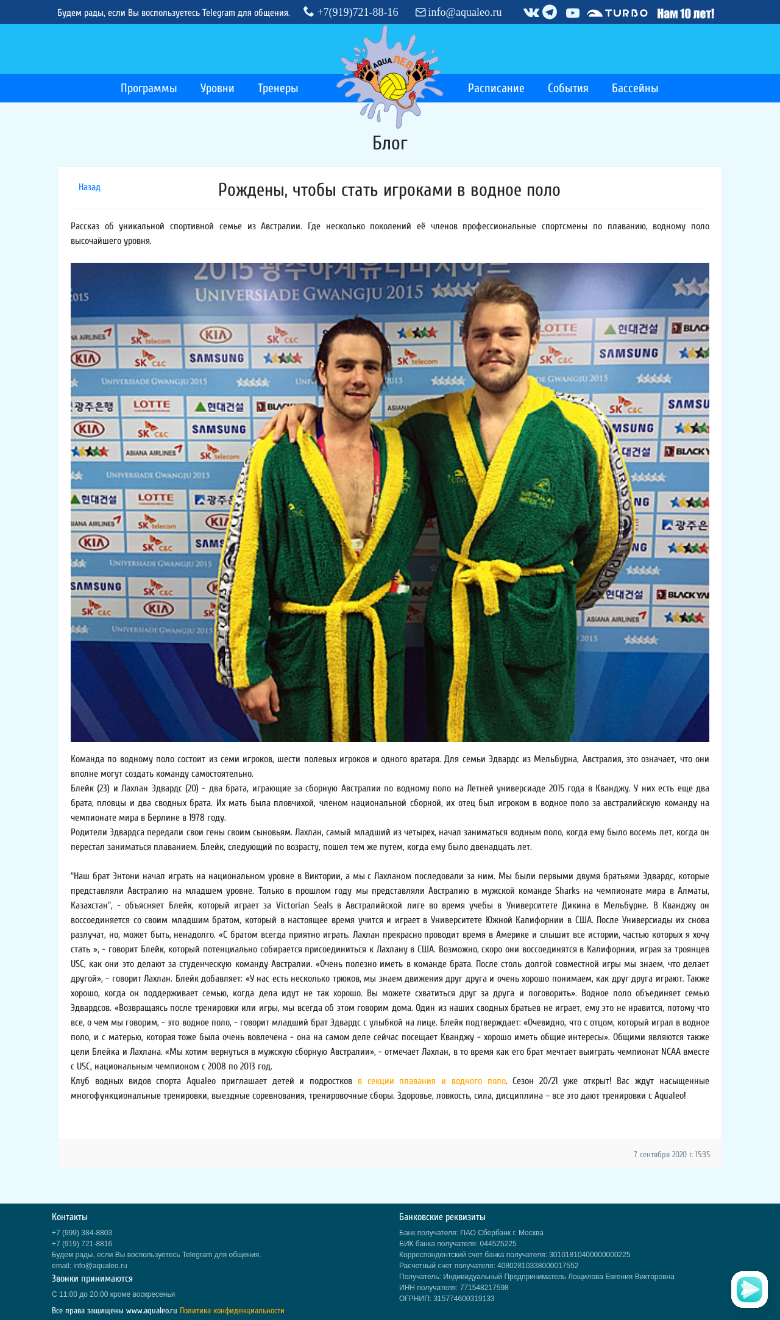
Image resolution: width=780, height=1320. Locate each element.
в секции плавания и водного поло (432, 1081)
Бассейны (635, 88)
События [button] (568, 88)
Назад (90, 187)
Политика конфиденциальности (232, 1310)
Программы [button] (149, 88)
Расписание (496, 88)
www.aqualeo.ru (151, 1310)
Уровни (217, 88)
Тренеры (278, 88)
